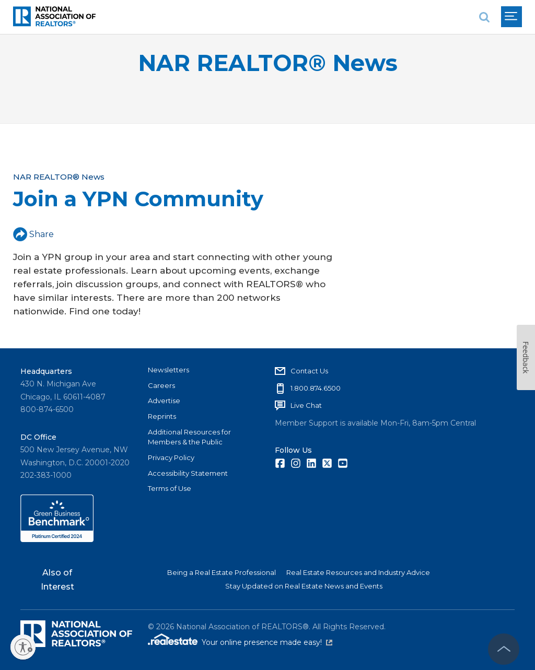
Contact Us (309, 371)
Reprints (162, 416)
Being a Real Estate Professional (221, 572)
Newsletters (168, 370)
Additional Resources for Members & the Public (189, 437)
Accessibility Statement (188, 473)
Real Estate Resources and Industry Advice (358, 572)
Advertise (164, 400)
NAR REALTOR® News (268, 63)
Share (33, 234)
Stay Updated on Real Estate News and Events (303, 586)
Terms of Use (169, 488)
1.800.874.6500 (315, 388)
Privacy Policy (171, 457)
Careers (161, 385)
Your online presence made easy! (267, 642)
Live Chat (306, 405)
